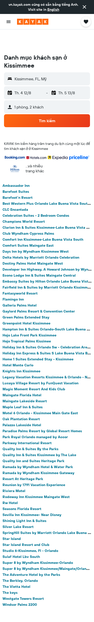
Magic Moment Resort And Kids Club (34, 369)
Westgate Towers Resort (23, 578)
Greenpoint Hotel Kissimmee (26, 303)
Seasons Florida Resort (22, 489)
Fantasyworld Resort (20, 273)
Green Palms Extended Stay (26, 297)
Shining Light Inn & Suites (24, 501)
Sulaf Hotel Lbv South (21, 536)
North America (61, 608)
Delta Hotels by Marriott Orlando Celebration (41, 237)
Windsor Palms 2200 (20, 584)
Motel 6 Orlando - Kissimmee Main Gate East (40, 393)
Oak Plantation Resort (21, 399)
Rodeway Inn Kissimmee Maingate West (36, 477)
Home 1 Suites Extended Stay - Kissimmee (38, 339)
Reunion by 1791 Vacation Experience (34, 465)
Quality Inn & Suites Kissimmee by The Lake (39, 435)
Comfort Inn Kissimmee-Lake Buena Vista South (43, 219)
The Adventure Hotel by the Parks (31, 554)
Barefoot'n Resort (18, 177)
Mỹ (79, 608)
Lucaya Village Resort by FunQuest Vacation (40, 363)
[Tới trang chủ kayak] (32, 22)
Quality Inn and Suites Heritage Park (33, 441)
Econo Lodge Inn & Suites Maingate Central (39, 255)
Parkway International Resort (27, 423)
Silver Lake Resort (18, 507)
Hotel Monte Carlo (18, 345)
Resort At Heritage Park (23, 459)
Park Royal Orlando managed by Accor (35, 417)
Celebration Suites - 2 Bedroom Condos (36, 195)
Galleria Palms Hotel (20, 285)
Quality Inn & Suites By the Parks (30, 429)
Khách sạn (39, 608)
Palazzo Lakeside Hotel (22, 405)
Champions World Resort (24, 201)
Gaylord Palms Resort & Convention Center (39, 291)
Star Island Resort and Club (26, 524)
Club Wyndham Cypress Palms (28, 213)
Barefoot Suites (16, 171)
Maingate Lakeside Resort (25, 381)
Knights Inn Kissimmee (21, 351)
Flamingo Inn (13, 279)
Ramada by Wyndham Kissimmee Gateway (38, 453)
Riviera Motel (14, 471)
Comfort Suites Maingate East (28, 225)
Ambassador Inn (16, 165)
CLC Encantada (15, 189)
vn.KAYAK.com (16, 608)
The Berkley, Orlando (20, 560)
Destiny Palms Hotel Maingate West (33, 243)
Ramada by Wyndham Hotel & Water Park (38, 447)
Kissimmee (33, 613)
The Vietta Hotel (16, 566)
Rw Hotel (10, 483)
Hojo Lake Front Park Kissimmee (29, 315)
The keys (10, 572)
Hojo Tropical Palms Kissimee (27, 321)
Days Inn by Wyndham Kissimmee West (36, 231)
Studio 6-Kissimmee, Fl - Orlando (30, 530)
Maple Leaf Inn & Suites (23, 387)
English (53, 9)
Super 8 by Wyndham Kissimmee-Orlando (38, 542)
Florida (15, 613)
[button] (84, 6)
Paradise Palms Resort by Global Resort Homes (42, 411)
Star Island (12, 519)
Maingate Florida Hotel (22, 375)
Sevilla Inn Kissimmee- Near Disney (32, 495)
